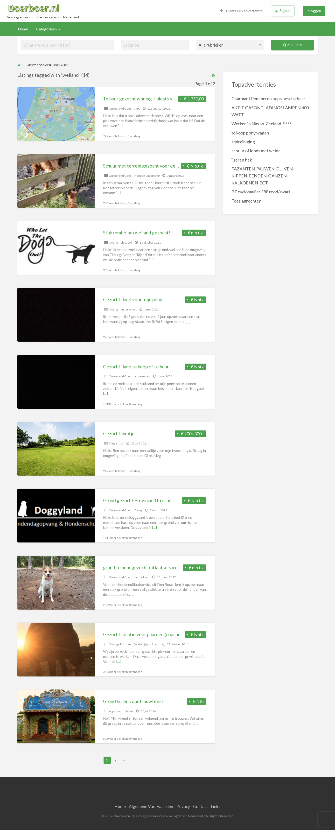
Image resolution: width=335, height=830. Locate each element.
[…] (120, 126)
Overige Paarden (120, 644)
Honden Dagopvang (147, 175)
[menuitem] (241, 11)
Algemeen (115, 711)
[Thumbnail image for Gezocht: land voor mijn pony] (56, 315)
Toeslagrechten (246, 201)
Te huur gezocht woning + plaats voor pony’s (148, 98)
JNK (137, 108)
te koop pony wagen (250, 132)
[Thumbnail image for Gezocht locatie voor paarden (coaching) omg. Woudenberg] (56, 649)
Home (23, 29)
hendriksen (141, 577)
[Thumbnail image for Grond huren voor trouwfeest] (56, 716)
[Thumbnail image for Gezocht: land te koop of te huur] (56, 382)
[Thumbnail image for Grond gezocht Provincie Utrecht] (56, 515)
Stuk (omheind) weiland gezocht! (136, 232)
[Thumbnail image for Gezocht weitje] (56, 449)
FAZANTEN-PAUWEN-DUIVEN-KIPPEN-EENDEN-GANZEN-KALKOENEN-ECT (262, 175)
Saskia (129, 711)
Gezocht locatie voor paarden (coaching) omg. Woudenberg (163, 634)
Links (215, 806)
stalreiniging (243, 141)
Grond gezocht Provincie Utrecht (137, 500)
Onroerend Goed (120, 108)
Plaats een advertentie (241, 11)
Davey (138, 510)
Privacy (183, 806)
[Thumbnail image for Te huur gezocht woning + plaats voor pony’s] (56, 114)
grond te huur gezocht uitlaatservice (140, 567)
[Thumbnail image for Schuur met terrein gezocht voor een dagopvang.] (56, 181)
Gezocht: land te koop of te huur (136, 366)
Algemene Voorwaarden (151, 806)
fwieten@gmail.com (147, 644)
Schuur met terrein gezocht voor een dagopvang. (152, 166)
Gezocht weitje (119, 433)
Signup (283, 10)
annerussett (129, 309)
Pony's (113, 443)
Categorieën (46, 29)
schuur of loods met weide (256, 150)
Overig (113, 242)
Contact (200, 806)
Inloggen (314, 11)
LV (122, 443)
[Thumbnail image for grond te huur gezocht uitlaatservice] (56, 583)
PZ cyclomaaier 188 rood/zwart (260, 191)
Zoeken (292, 45)
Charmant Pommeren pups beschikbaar (268, 98)
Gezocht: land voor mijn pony (132, 299)
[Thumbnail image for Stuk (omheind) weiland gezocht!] (56, 248)
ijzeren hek (241, 159)
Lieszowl (126, 242)
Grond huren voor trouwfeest (133, 701)
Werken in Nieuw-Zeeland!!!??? (261, 123)
